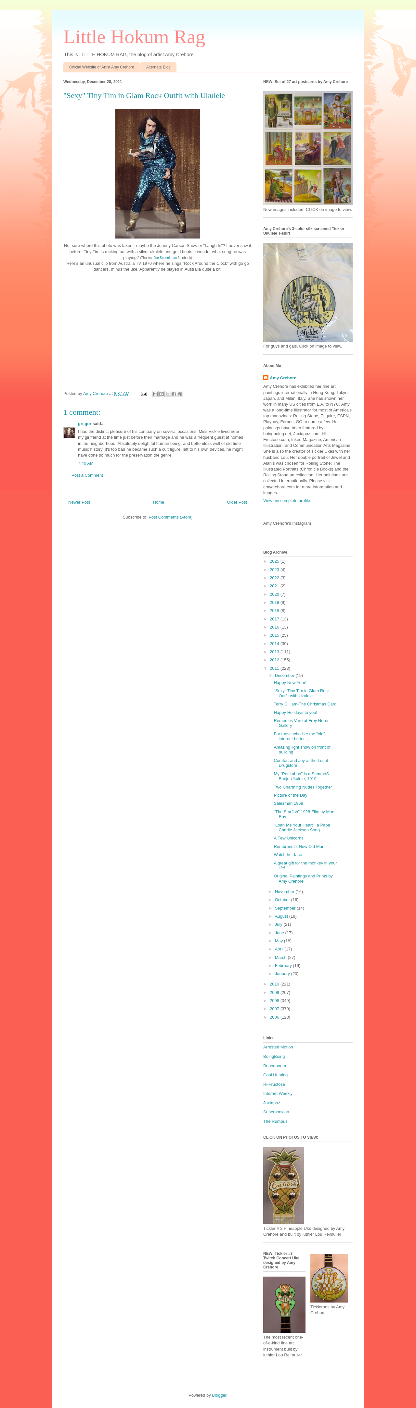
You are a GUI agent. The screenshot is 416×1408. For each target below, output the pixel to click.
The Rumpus (275, 1121)
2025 (275, 561)
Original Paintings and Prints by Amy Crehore (303, 879)
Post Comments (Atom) (170, 517)
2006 (275, 1017)
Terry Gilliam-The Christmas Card (305, 704)
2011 (275, 668)
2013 (275, 651)
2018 (275, 610)
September (286, 908)
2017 (275, 619)
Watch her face (288, 854)
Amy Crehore (283, 377)
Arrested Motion (278, 1047)
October (283, 899)
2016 (275, 627)
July (279, 924)
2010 (275, 984)
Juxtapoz (271, 1102)
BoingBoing (274, 1056)
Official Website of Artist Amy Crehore (101, 67)
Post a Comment (87, 475)
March (281, 957)
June (280, 932)
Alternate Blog (158, 67)
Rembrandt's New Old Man (299, 846)
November (285, 891)
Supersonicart (276, 1111)
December (285, 675)
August (282, 916)
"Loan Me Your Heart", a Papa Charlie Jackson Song (302, 828)
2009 (275, 992)
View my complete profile (286, 500)
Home (158, 502)
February (284, 965)
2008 (275, 1000)
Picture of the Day (290, 795)
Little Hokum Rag (134, 36)
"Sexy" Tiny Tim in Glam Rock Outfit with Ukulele (302, 693)
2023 (275, 569)
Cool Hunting (275, 1074)
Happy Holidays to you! (295, 712)
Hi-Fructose (274, 1084)
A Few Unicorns (288, 838)
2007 (275, 1008)
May (279, 940)
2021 (275, 585)
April (280, 949)
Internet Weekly (277, 1093)
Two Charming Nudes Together (303, 787)
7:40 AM (86, 463)
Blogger (219, 1395)
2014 (275, 643)
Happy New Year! (290, 682)
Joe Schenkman (165, 258)
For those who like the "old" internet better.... (299, 736)
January (283, 973)
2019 (275, 602)
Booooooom (274, 1065)
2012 (275, 659)
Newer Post (79, 502)
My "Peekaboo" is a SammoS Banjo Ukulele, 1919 (301, 776)
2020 (275, 594)
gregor (84, 423)
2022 (275, 577)
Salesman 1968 (288, 803)
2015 (275, 635)
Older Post (237, 502)
